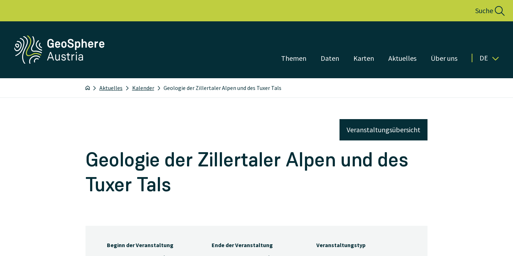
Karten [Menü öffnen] (363, 58)
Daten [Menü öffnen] (330, 58)
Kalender (143, 88)
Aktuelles (111, 88)
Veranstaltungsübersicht (383, 129)
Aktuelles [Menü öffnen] (402, 58)
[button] (482, 10)
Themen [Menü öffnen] (293, 58)
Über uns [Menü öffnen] (444, 58)
